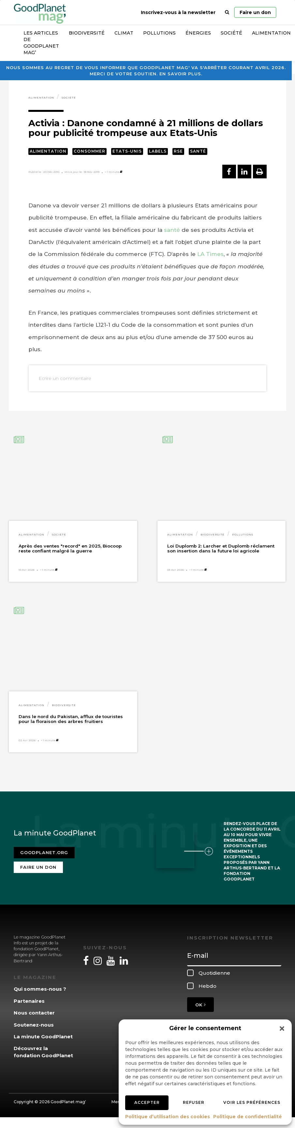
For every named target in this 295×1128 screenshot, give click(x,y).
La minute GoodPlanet (43, 1036)
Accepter (147, 1102)
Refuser (193, 1102)
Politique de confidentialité (247, 1117)
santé (172, 230)
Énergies (198, 33)
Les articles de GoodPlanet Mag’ (41, 42)
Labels (158, 151)
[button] (282, 1028)
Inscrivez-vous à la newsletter (178, 12)
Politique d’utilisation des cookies (167, 1117)
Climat (123, 33)
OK (200, 1004)
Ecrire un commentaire (64, 378)
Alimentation (41, 97)
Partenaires (29, 1001)
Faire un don (255, 12)
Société (231, 33)
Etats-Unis (127, 151)
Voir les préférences (251, 1102)
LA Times (210, 254)
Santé (198, 151)
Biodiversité (87, 33)
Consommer (89, 151)
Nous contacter (34, 1013)
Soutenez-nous (34, 1025)
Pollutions (159, 33)
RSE (178, 151)
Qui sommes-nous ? (40, 989)
